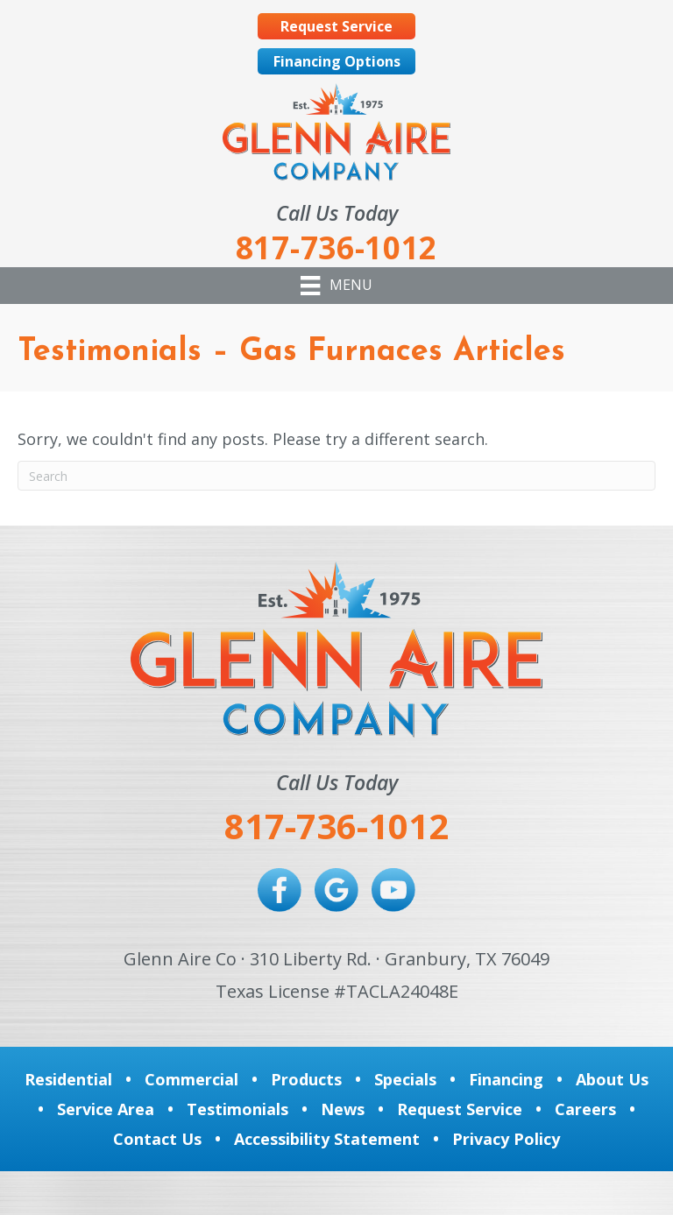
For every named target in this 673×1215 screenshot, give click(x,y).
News (343, 1109)
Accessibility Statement (327, 1138)
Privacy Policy (506, 1138)
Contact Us (157, 1138)
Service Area (105, 1109)
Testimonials (237, 1109)
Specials (405, 1079)
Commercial (191, 1079)
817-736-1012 (336, 826)
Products (306, 1079)
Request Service (459, 1109)
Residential (68, 1079)
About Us (612, 1079)
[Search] (336, 476)
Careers (585, 1109)
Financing (506, 1079)
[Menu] (336, 285)
